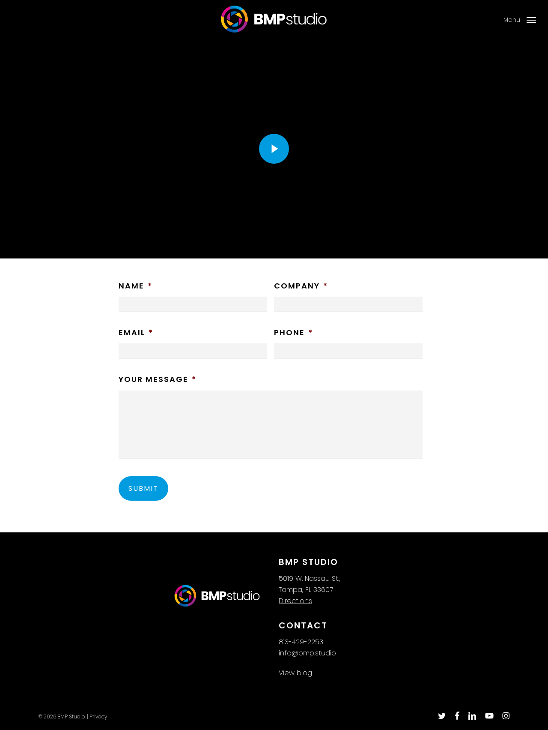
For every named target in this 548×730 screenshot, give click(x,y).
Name (135, 286)
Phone (293, 332)
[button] (519, 19)
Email (136, 332)
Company (301, 286)
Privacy (98, 716)
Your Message (158, 379)
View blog (295, 673)
